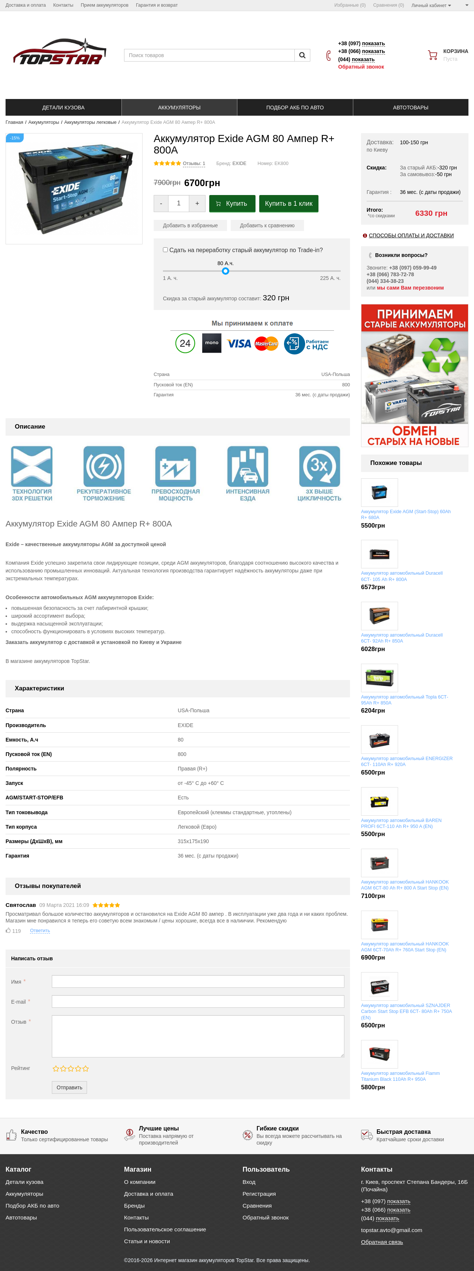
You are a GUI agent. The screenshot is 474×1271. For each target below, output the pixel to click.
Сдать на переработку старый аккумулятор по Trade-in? (243, 250)
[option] (414, 375)
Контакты (136, 1217)
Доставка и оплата (148, 1194)
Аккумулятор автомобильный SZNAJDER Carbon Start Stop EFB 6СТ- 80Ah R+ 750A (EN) (406, 1011)
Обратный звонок (361, 67)
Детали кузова (24, 1182)
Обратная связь (382, 1242)
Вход (249, 1182)
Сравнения (257, 1205)
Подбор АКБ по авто (32, 1205)
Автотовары (21, 1217)
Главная (14, 122)
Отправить (69, 1087)
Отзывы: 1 (194, 163)
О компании (140, 1182)
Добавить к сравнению (267, 225)
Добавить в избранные (190, 225)
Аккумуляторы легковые (90, 122)
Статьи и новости (147, 1241)
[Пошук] (302, 55)
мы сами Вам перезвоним (410, 288)
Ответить (40, 930)
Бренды (134, 1205)
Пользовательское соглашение (165, 1229)
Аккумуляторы (44, 122)
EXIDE (240, 163)
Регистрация (259, 1194)
